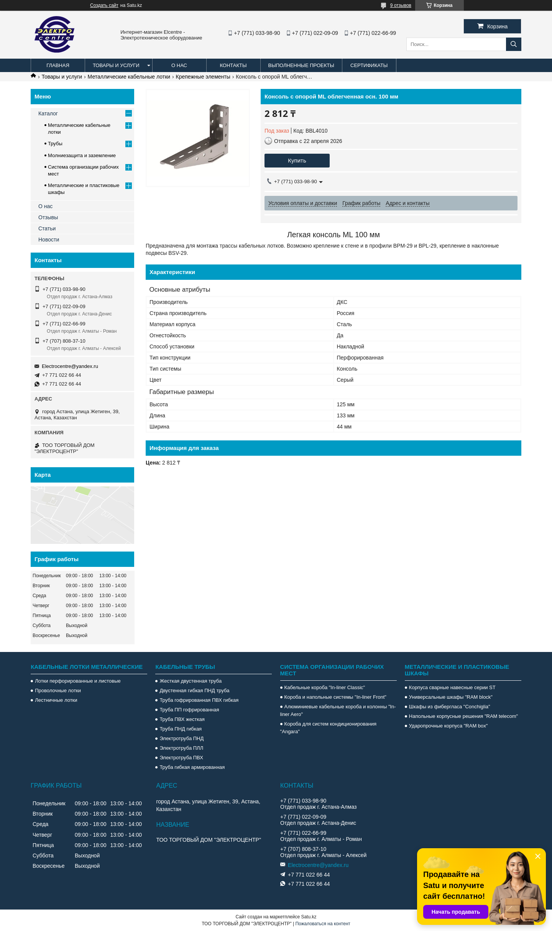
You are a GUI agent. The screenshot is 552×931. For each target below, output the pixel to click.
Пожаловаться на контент (322, 923)
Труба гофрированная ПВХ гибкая (198, 700)
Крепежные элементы (203, 77)
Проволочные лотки (58, 690)
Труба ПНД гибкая (180, 729)
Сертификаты (369, 65)
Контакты (233, 65)
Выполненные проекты (301, 65)
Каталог (48, 113)
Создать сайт (104, 5)
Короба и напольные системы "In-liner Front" (335, 697)
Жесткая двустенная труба (190, 681)
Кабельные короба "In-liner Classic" (324, 687)
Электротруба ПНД (181, 738)
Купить (297, 160)
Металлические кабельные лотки (129, 77)
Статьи (47, 228)
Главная (57, 65)
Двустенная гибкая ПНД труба (194, 690)
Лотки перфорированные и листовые (78, 681)
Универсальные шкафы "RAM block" (451, 697)
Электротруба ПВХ (181, 757)
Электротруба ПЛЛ (181, 748)
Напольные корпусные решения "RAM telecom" (463, 716)
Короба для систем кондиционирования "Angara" (328, 727)
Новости (48, 239)
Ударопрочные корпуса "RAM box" (448, 726)
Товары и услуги (116, 65)
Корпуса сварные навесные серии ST (452, 687)
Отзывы (48, 217)
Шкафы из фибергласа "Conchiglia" (449, 706)
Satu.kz (308, 917)
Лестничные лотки (56, 700)
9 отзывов (400, 5)
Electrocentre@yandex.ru (70, 366)
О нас (179, 65)
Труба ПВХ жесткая (181, 719)
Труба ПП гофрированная (189, 710)
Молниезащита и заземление (82, 155)
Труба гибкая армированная (192, 767)
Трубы (55, 143)
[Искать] (513, 44)
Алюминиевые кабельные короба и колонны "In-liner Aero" (338, 710)
